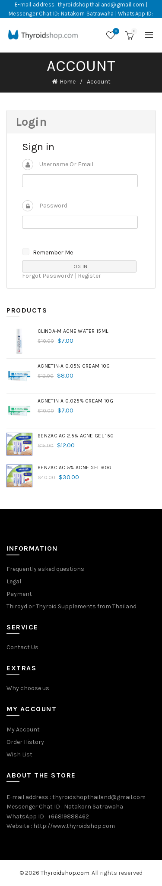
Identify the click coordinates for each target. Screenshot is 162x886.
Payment (19, 594)
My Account (23, 729)
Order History (25, 742)
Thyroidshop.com (65, 873)
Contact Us (22, 647)
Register (89, 275)
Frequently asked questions (45, 569)
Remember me (53, 252)
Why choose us (27, 688)
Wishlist (115, 31)
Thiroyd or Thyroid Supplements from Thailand (71, 606)
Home (68, 81)
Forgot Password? (47, 275)
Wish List (19, 754)
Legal (13, 581)
